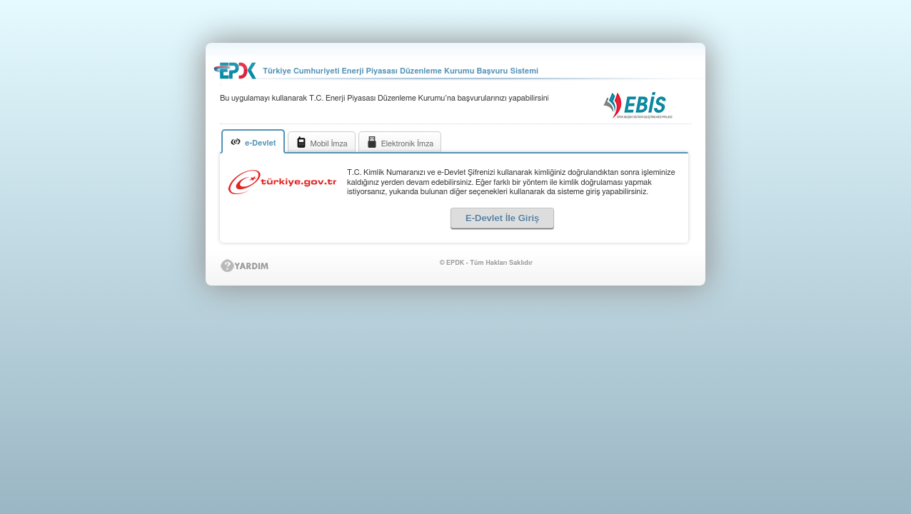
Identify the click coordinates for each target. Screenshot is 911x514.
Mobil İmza (322, 142)
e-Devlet (253, 141)
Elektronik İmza (400, 142)
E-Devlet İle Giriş (502, 218)
